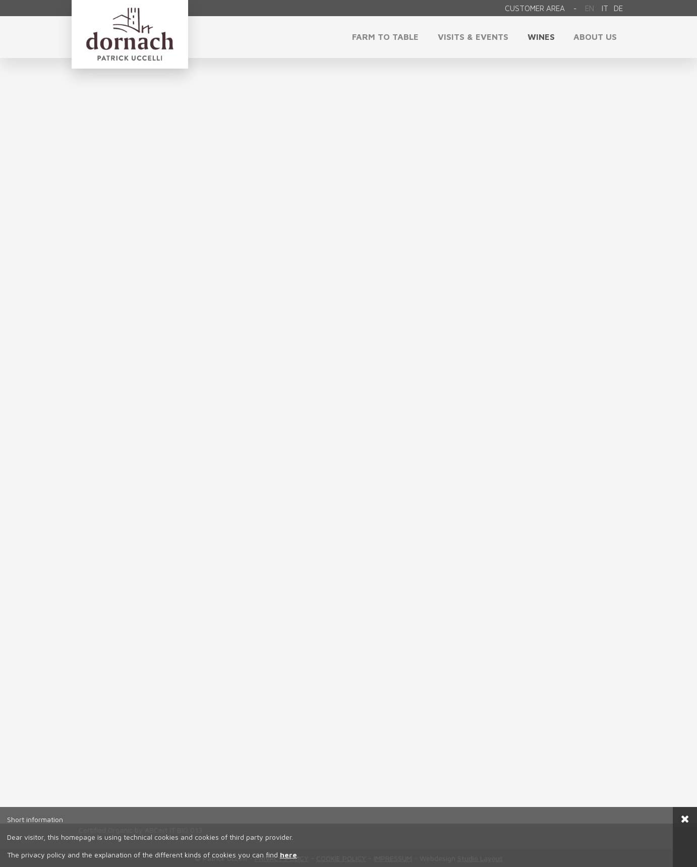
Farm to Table (385, 37)
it (605, 8)
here (288, 854)
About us (595, 37)
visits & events (473, 37)
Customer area (535, 8)
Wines (541, 37)
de (618, 8)
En (589, 8)
